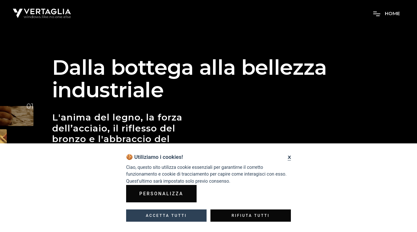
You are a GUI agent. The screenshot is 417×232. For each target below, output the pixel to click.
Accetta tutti (166, 215)
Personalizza (161, 193)
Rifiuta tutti (251, 215)
